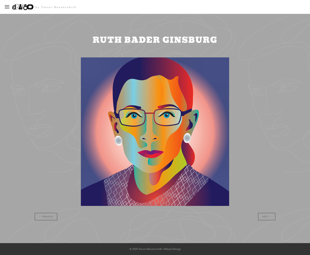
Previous (46, 216)
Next (266, 216)
